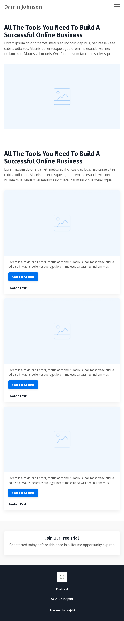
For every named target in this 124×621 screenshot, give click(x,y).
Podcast (62, 589)
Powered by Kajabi (62, 610)
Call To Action (23, 277)
